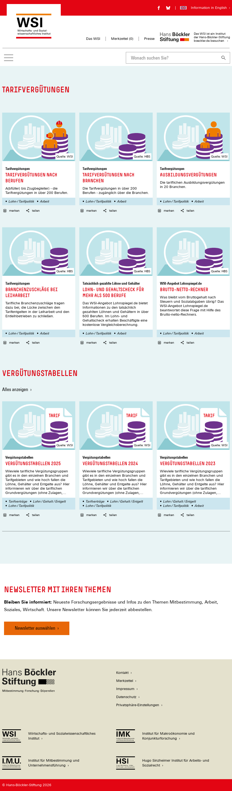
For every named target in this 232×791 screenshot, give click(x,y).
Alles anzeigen (15, 389)
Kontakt (122, 673)
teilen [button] (33, 210)
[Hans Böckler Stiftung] (29, 691)
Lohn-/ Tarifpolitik (21, 201)
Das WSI (93, 39)
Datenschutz (126, 697)
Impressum (125, 689)
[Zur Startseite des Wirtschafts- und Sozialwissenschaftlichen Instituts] (33, 36)
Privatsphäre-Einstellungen (137, 705)
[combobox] (171, 58)
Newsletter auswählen (35, 628)
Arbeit (44, 201)
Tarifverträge (17, 501)
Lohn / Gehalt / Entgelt (49, 501)
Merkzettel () (122, 39)
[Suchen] (223, 58)
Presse (149, 39)
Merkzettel (124, 681)
